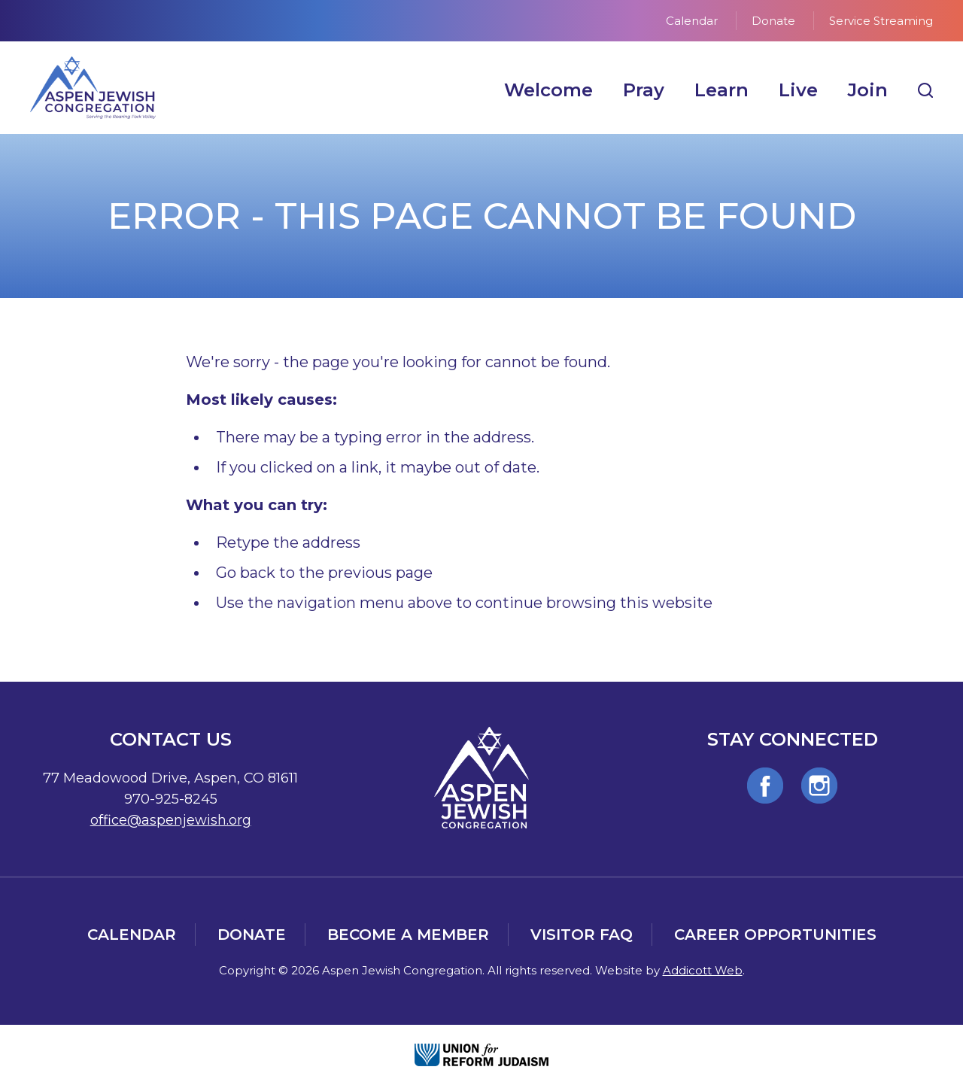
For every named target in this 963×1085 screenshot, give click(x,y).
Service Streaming (881, 21)
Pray (643, 90)
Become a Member (408, 934)
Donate (773, 21)
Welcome (548, 90)
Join (868, 90)
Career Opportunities (775, 934)
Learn (721, 90)
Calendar (692, 21)
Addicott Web (703, 970)
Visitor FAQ (581, 934)
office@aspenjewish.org (170, 820)
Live (798, 90)
